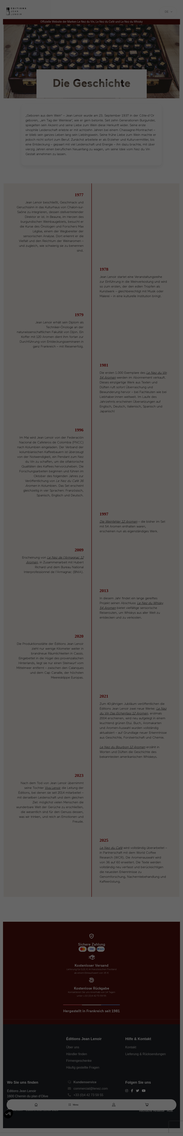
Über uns (72, 1047)
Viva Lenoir (53, 788)
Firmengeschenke (79, 1060)
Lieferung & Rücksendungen (145, 1054)
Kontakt (130, 1047)
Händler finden (76, 1054)
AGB (170, 1110)
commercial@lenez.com (91, 1088)
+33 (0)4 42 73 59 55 (88, 1095)
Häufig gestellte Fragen (82, 1067)
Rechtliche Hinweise (151, 1110)
